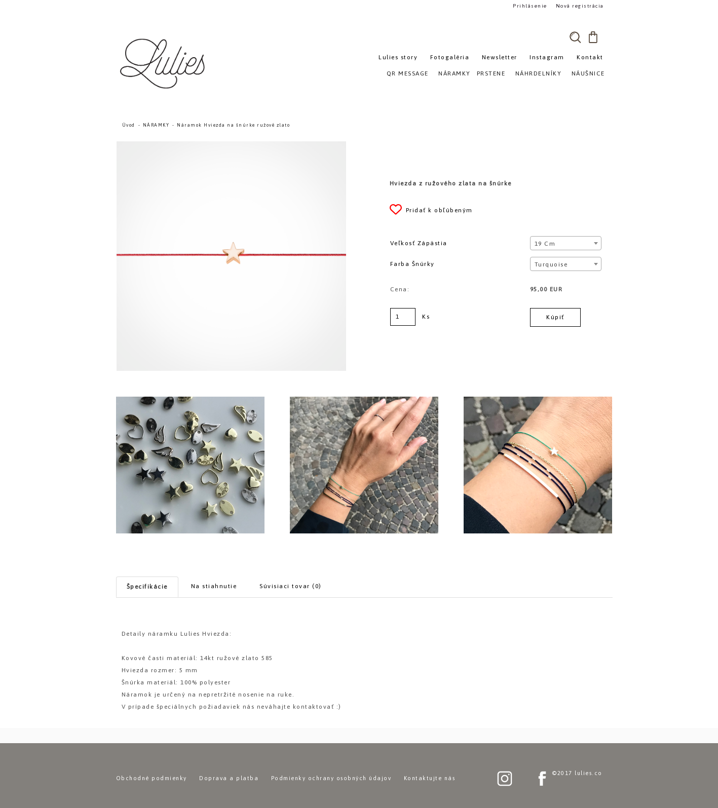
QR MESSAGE (408, 73)
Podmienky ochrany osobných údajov (331, 778)
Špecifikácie (147, 586)
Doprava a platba (228, 778)
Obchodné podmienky (151, 778)
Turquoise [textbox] (551, 264)
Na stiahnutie (214, 586)
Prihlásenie (530, 6)
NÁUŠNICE (588, 73)
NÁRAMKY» (456, 73)
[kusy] (402, 317)
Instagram (547, 57)
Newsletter (499, 57)
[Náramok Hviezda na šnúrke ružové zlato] (232, 145)
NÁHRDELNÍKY (538, 73)
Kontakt (590, 57)
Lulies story (398, 57)
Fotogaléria (450, 57)
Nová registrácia (580, 6)
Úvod (128, 125)
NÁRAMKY (156, 125)
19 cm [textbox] (545, 243)
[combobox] (565, 243)
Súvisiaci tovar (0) (290, 586)
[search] (575, 37)
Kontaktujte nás (430, 778)
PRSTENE (491, 73)
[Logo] (164, 63)
